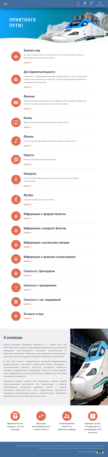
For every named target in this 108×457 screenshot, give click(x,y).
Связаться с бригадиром (39, 271)
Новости (29, 155)
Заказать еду (32, 50)
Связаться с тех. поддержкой (42, 299)
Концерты (30, 173)
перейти (28, 63)
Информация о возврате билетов (45, 228)
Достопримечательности (39, 72)
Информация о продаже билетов (45, 214)
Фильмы (29, 96)
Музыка (29, 136)
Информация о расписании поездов (46, 242)
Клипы (28, 118)
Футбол (28, 195)
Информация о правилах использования (50, 256)
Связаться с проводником (40, 285)
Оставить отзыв (34, 314)
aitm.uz (91, 452)
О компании (13, 337)
